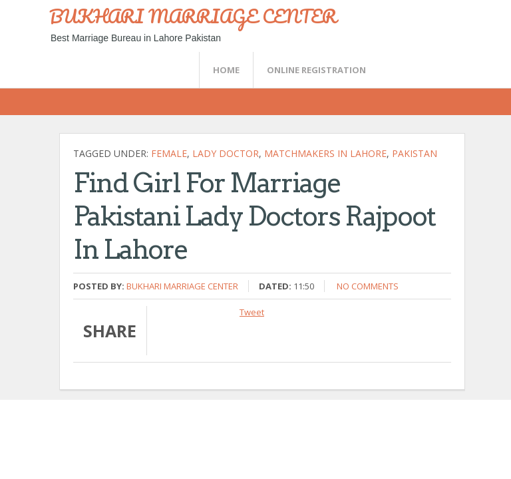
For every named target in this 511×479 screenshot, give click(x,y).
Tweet (252, 312)
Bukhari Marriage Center (182, 286)
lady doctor (225, 153)
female (169, 153)
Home (226, 70)
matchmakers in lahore (325, 153)
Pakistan (414, 153)
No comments (368, 286)
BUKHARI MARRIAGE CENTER (193, 16)
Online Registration (316, 70)
